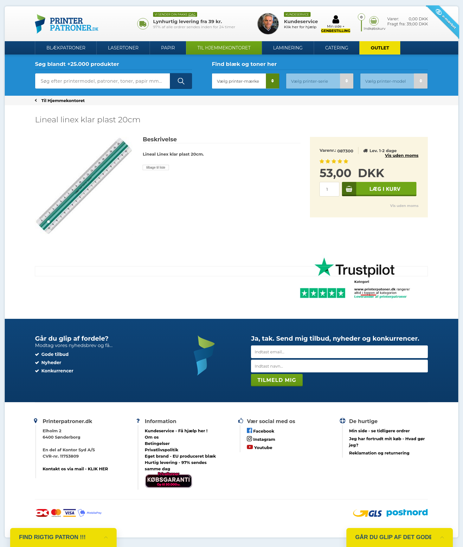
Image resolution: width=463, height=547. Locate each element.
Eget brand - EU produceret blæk (180, 456)
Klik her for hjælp (300, 26)
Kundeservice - (176, 430)
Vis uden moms (402, 155)
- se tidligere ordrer (379, 430)
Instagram (261, 439)
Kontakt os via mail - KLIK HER (75, 468)
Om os (152, 437)
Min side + (335, 24)
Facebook (260, 431)
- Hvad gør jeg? (387, 441)
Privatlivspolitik (161, 449)
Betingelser (157, 443)
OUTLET (380, 48)
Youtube (259, 447)
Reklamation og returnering (379, 452)
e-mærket (446, 19)
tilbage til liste (155, 167)
